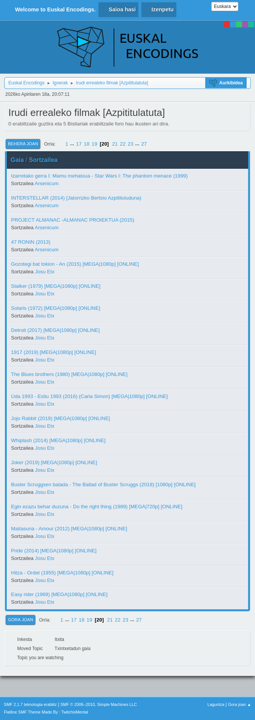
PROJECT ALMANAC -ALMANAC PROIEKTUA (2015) (72, 220)
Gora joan (20, 619)
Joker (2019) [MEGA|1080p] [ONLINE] (54, 462)
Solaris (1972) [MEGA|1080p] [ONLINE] (55, 308)
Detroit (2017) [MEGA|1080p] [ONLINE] (55, 330)
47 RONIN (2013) (31, 242)
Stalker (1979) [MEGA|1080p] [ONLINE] (55, 286)
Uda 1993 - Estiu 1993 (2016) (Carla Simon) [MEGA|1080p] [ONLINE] (89, 396)
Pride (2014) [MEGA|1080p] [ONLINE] (54, 550)
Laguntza (215, 704)
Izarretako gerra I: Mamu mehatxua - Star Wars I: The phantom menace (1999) (99, 176)
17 (79, 144)
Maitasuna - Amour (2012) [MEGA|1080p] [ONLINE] (69, 528)
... (73, 144)
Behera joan (23, 143)
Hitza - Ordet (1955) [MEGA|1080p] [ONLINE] (62, 573)
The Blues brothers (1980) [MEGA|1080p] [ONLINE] (69, 374)
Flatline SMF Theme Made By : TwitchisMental (46, 712)
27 (144, 144)
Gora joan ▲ (239, 704)
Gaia (17, 160)
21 (115, 144)
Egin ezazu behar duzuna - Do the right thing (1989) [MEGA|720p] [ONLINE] (96, 506)
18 (87, 144)
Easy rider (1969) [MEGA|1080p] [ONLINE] (59, 594)
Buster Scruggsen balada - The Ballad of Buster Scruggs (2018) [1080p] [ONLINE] (103, 484)
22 (123, 144)
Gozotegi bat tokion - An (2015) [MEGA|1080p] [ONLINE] (75, 264)
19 (94, 144)
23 (130, 144)
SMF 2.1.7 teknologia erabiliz (30, 704)
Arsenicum (47, 183)
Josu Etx (44, 271)
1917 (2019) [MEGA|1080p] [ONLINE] (53, 352)
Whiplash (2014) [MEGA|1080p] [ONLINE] (58, 440)
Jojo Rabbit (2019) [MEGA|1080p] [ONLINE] (60, 418)
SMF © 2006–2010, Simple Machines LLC (98, 704)
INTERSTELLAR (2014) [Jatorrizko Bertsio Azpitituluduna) (76, 198)
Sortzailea (43, 160)
